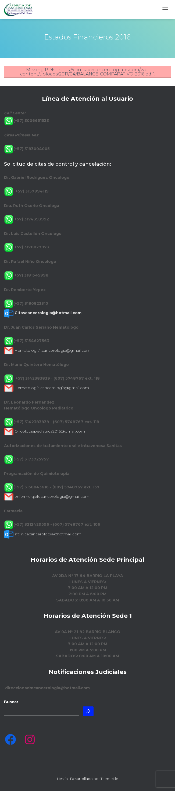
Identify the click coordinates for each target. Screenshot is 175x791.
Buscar (11, 701)
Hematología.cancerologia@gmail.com (52, 387)
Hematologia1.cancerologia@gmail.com (52, 350)
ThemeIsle (109, 779)
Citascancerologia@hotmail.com (48, 312)
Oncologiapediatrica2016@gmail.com (50, 431)
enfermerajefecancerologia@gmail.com (52, 496)
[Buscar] (88, 711)
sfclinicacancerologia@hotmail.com (48, 534)
